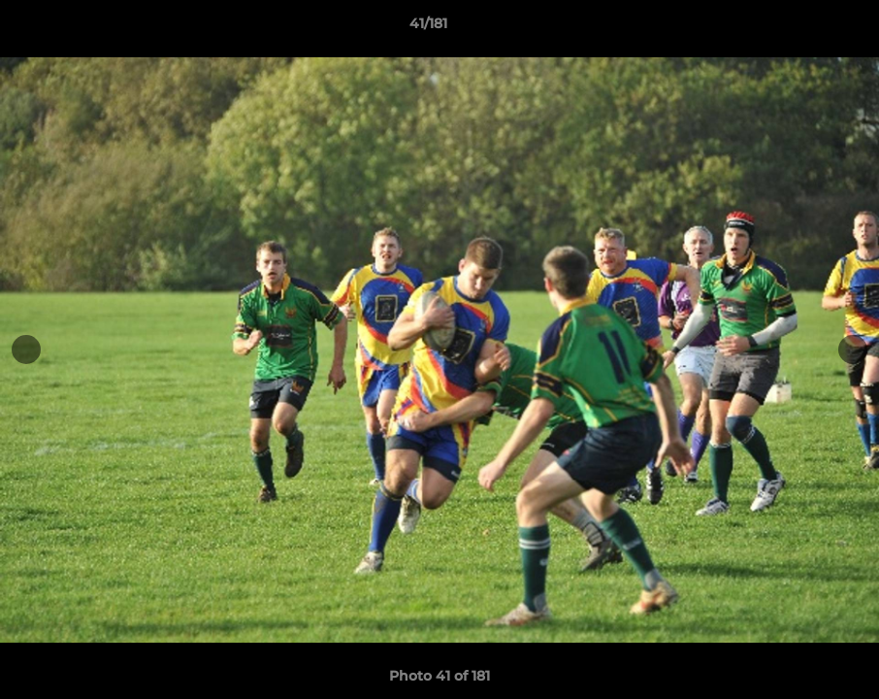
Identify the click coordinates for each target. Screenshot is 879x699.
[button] (797, 28)
